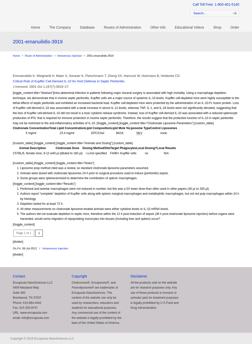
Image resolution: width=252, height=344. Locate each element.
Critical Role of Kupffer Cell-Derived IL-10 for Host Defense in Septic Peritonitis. (69, 81)
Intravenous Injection (69, 55)
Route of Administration (38, 55)
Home (16, 55)
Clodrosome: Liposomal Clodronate (94, 12)
